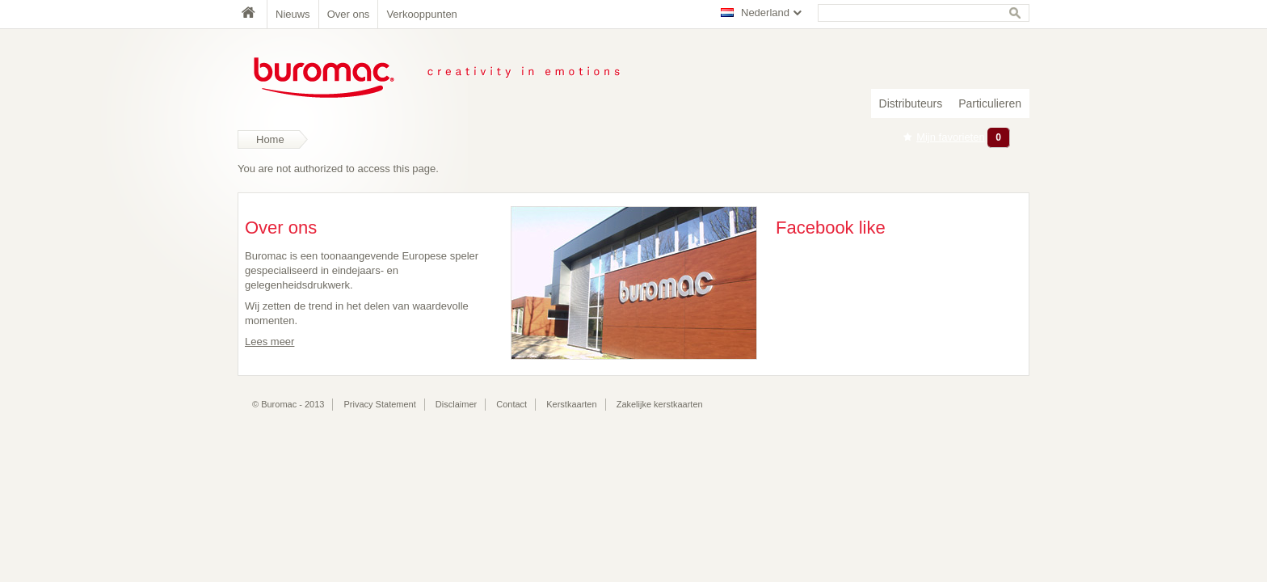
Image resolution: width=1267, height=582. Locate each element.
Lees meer (269, 341)
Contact (511, 404)
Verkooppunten (421, 14)
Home (252, 14)
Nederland (765, 12)
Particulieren (989, 103)
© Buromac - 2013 (288, 404)
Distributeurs (911, 103)
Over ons (348, 14)
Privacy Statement (380, 404)
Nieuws (293, 14)
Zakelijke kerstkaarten (660, 404)
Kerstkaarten (571, 404)
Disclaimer (456, 404)
